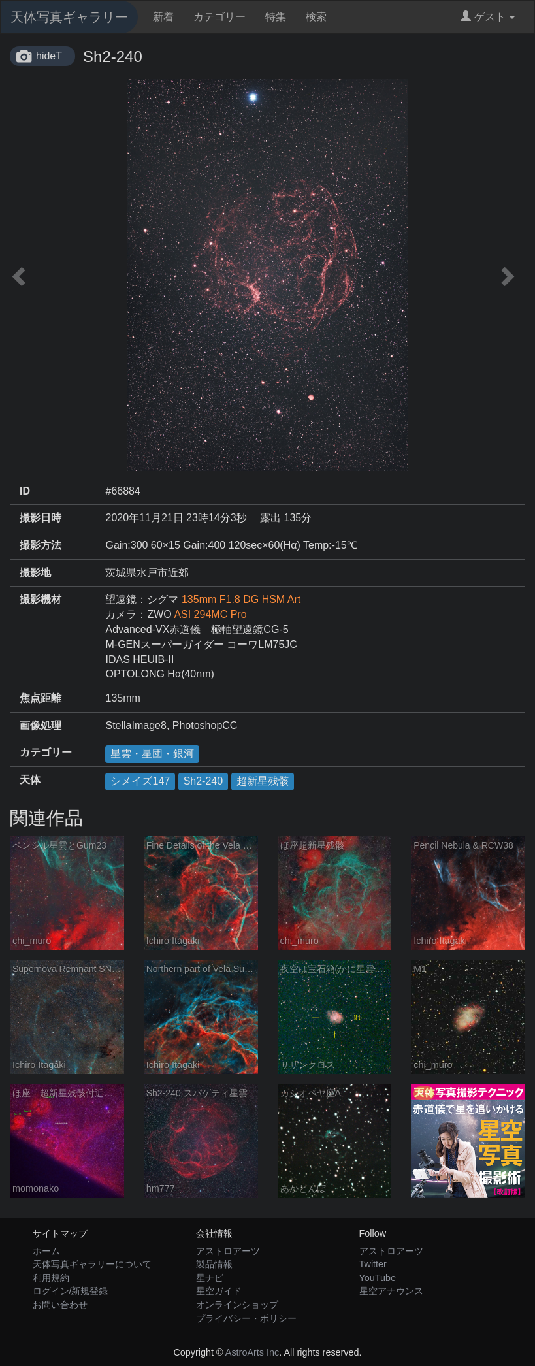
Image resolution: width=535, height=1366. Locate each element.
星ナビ (209, 1278)
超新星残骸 (262, 781)
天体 (30, 779)
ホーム (46, 1251)
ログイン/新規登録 (70, 1291)
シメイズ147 (140, 781)
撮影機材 (40, 599)
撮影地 (35, 572)
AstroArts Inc (252, 1352)
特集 (275, 16)
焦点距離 (40, 698)
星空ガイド (219, 1291)
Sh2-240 (203, 781)
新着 (163, 16)
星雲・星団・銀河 (152, 753)
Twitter (373, 1264)
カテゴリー (219, 16)
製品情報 (214, 1264)
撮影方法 (40, 545)
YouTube (378, 1278)
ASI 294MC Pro (210, 614)
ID (25, 490)
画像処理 (40, 725)
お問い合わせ (60, 1304)
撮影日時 (40, 517)
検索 (316, 16)
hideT (49, 55)
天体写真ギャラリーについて (92, 1264)
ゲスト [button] (488, 16)
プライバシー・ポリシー (246, 1318)
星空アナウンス (391, 1291)
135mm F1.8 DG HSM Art (241, 599)
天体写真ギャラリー (69, 17)
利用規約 (51, 1278)
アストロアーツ (228, 1251)
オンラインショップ (237, 1304)
